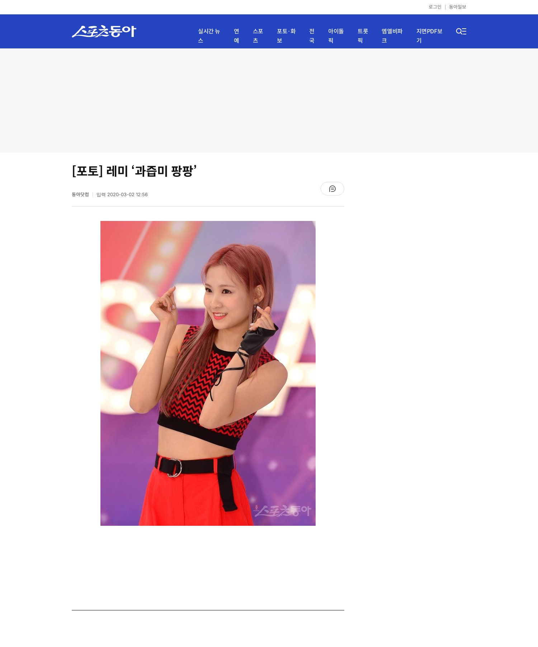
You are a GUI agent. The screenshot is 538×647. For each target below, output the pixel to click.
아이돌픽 (336, 36)
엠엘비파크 (392, 36)
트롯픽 (363, 36)
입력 (122, 194)
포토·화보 (286, 36)
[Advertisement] (269, 100)
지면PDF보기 (429, 36)
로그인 (435, 7)
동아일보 (457, 7)
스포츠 (258, 36)
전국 (312, 36)
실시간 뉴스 (209, 36)
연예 (236, 36)
